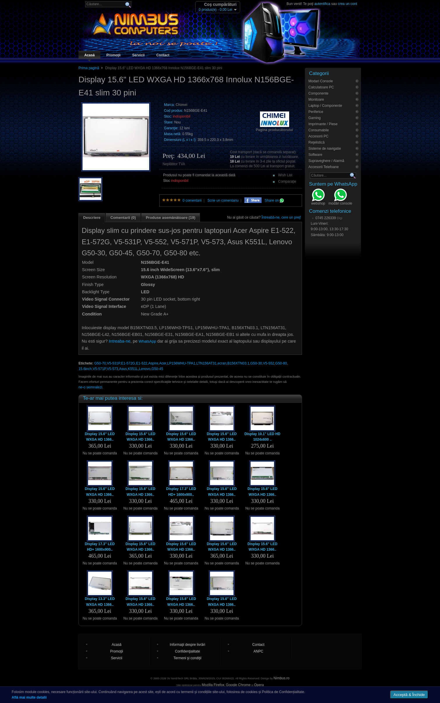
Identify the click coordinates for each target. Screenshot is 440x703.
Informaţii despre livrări (187, 645)
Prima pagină (88, 68)
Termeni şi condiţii (187, 658)
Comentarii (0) (123, 217)
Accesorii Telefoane (323, 167)
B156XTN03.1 (238, 363)
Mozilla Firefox (213, 685)
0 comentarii (192, 200)
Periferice (315, 112)
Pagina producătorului (274, 130)
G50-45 (157, 369)
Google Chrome (238, 685)
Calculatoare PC (321, 87)
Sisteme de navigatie (324, 148)
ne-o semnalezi (90, 387)
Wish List (285, 175)
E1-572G (128, 363)
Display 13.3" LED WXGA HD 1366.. (100, 601)
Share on (274, 200)
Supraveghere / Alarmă (326, 161)
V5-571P (99, 369)
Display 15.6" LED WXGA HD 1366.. (100, 437)
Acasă (89, 55)
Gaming (314, 118)
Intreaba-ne (119, 341)
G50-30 (256, 363)
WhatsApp (147, 341)
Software (315, 155)
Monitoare (316, 99)
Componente (318, 93)
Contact (163, 55)
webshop (318, 197)
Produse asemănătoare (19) (170, 217)
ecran (222, 363)
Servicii (138, 55)
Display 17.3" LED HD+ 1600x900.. (181, 491)
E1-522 (141, 363)
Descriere (91, 217)
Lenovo (144, 369)
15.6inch (85, 369)
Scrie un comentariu (223, 200)
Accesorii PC (318, 136)
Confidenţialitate (187, 651)
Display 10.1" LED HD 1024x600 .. (262, 437)
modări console (340, 197)
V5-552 (268, 363)
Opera (259, 685)
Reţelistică (316, 142)
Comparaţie (287, 181)
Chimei (181, 105)
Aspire (153, 363)
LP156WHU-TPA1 (181, 363)
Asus (123, 369)
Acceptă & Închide (409, 694)
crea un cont (347, 4)
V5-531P (113, 363)
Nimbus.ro (282, 678)
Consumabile (318, 130)
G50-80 (281, 363)
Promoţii (113, 55)
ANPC (258, 651)
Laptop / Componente (325, 106)
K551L (133, 369)
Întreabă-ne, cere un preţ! (281, 217)
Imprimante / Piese (323, 124)
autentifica (322, 4)
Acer (162, 363)
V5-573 (112, 369)
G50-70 (100, 363)
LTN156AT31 (206, 363)
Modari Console (320, 81)
